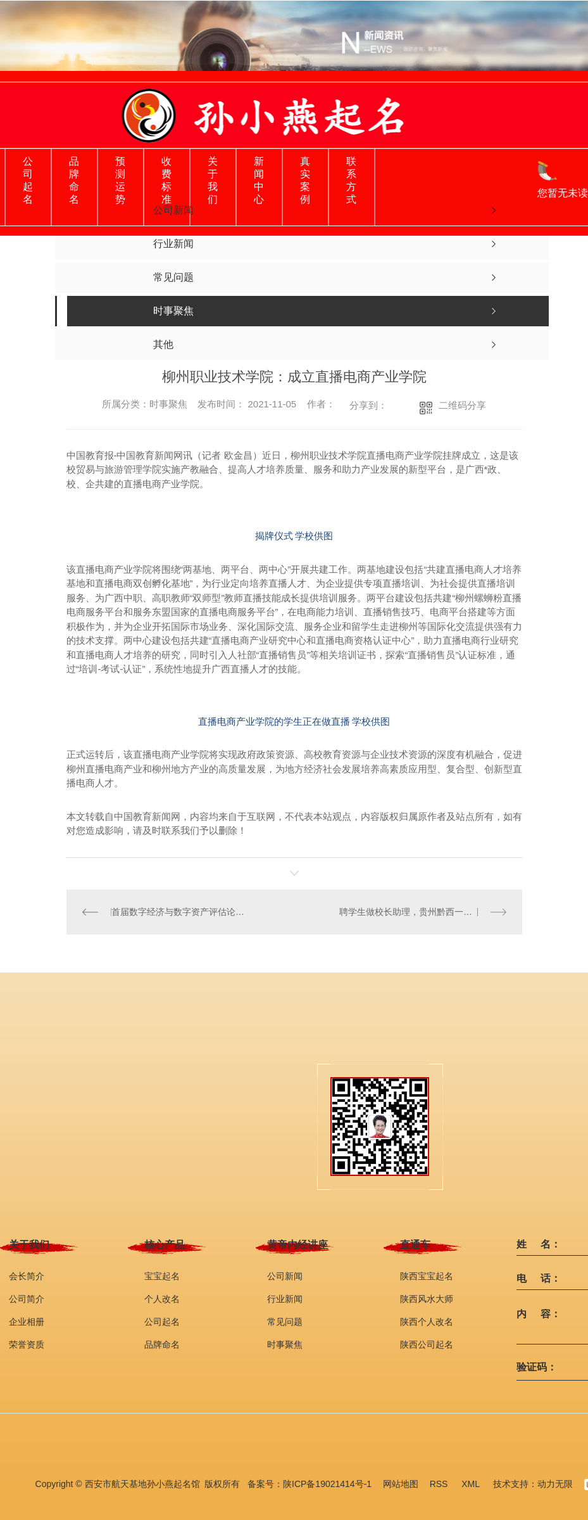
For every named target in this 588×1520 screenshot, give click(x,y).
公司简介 (26, 1298)
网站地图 (400, 1483)
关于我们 (213, 180)
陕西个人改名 (426, 1321)
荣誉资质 (26, 1344)
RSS (440, 1483)
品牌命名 (74, 180)
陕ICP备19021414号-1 (327, 1483)
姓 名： (538, 1244)
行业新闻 (285, 1298)
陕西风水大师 (426, 1298)
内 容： (538, 1313)
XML (471, 1483)
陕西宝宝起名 (426, 1275)
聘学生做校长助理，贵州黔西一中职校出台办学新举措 (422, 912)
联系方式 (351, 180)
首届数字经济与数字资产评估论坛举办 (180, 912)
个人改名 (162, 1298)
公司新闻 (285, 1275)
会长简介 (26, 1275)
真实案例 (305, 180)
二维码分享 (462, 405)
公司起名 (28, 180)
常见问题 (285, 1321)
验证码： (536, 1367)
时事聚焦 (285, 1344)
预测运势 (120, 180)
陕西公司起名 (426, 1344)
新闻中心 (259, 180)
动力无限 (555, 1483)
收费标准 (166, 180)
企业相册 (26, 1321)
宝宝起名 (162, 1275)
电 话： (538, 1278)
